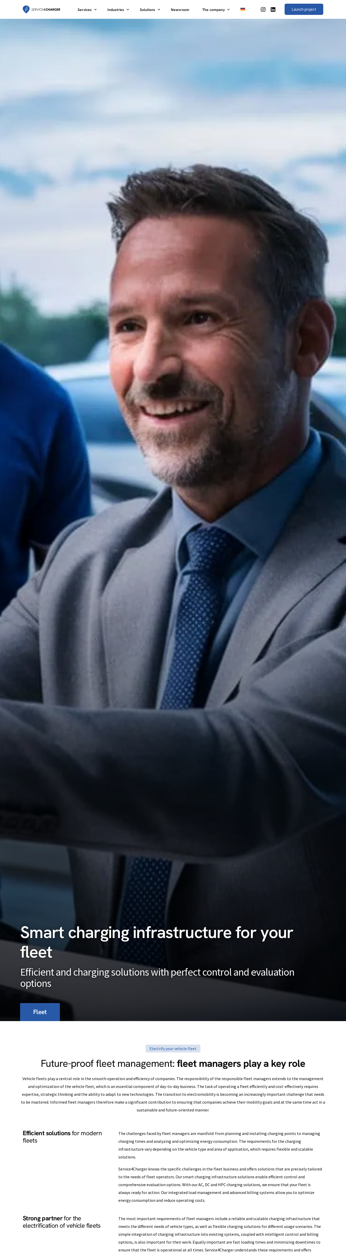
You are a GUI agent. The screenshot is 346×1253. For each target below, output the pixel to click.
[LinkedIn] (273, 8)
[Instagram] (263, 8)
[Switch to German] (243, 9)
